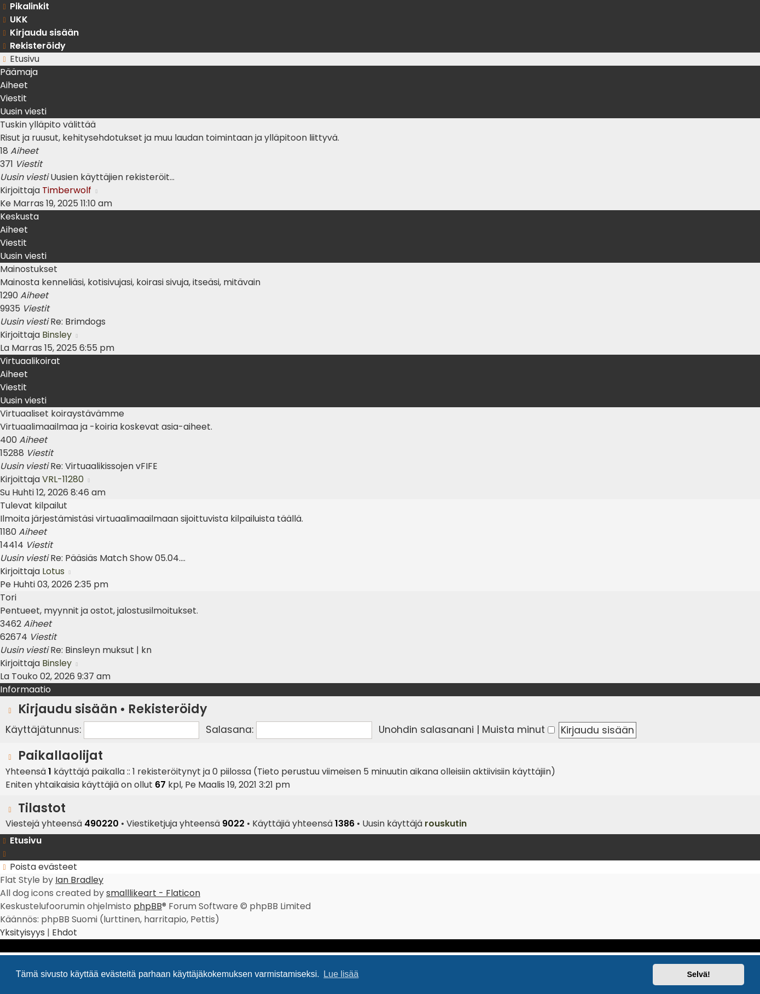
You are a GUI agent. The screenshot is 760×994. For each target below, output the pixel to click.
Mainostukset (28, 269)
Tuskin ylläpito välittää (48, 124)
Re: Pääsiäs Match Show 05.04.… (117, 558)
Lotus (53, 571)
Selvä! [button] (698, 974)
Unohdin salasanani (426, 729)
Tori (8, 597)
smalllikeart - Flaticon (153, 893)
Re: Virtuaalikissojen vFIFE (104, 466)
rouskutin (446, 823)
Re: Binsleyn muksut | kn (101, 650)
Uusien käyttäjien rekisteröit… (112, 177)
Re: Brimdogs (78, 321)
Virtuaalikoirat (30, 361)
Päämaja (19, 72)
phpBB (148, 906)
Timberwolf (66, 190)
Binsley (57, 334)
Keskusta (19, 216)
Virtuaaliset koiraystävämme (62, 413)
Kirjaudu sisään (67, 709)
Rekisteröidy (167, 709)
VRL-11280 (63, 479)
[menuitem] (14, 19)
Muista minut (518, 729)
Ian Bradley (79, 880)
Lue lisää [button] (340, 974)
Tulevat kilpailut (33, 505)
